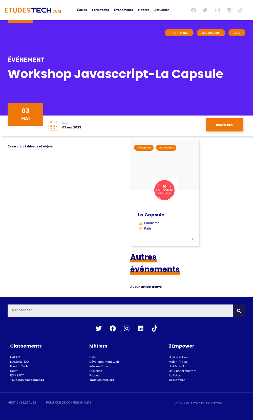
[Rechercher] (239, 310)
